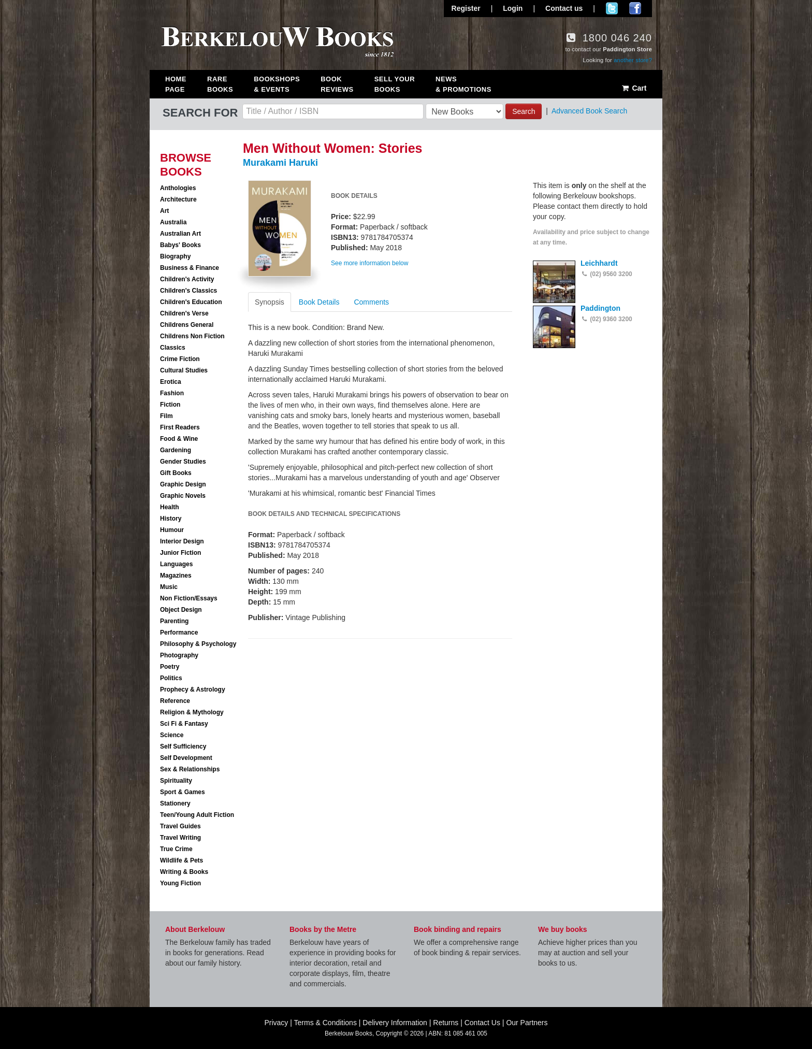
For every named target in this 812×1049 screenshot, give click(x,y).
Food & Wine (179, 438)
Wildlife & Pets (181, 860)
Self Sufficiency (183, 746)
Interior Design (182, 541)
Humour (172, 530)
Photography (179, 655)
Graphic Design (183, 484)
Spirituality (176, 780)
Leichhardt (599, 263)
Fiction (170, 404)
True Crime (176, 849)
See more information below (369, 263)
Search (523, 111)
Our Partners (526, 1022)
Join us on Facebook (635, 8)
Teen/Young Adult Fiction (197, 814)
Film (166, 416)
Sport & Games (182, 792)
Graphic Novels (183, 495)
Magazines (176, 575)
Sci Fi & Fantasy (184, 723)
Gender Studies (183, 461)
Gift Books (176, 473)
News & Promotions (463, 84)
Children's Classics (188, 290)
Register (466, 8)
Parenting (174, 621)
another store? (633, 60)
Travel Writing (180, 837)
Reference (175, 701)
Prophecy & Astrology (192, 689)
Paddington (600, 308)
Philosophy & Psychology (198, 644)
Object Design (181, 609)
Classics (172, 347)
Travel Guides (180, 826)
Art (164, 210)
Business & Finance (189, 267)
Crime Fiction (180, 359)
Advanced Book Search (589, 111)
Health (169, 507)
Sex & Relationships (190, 769)
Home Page (175, 84)
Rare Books (220, 84)
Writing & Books (184, 871)
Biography (175, 256)
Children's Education (191, 302)
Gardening (175, 450)
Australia (173, 222)
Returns (445, 1022)
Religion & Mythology (192, 712)
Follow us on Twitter (611, 8)
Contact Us (482, 1022)
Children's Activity (187, 279)
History (170, 518)
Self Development (186, 757)
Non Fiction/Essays (189, 598)
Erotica (170, 381)
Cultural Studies (184, 370)
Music (169, 587)
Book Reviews (337, 84)
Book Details (319, 302)
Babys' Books (180, 245)
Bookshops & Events (277, 84)
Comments (371, 302)
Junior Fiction (180, 552)
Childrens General (186, 324)
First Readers (180, 427)
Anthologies (178, 188)
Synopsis (269, 302)
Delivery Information (395, 1022)
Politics (171, 678)
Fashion (172, 393)
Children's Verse (184, 313)
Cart (633, 88)
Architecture (178, 199)
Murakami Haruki (280, 162)
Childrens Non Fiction (192, 336)
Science (171, 735)
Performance (179, 632)
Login (513, 8)
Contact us (564, 8)
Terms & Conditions (325, 1022)
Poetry (169, 666)
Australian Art (180, 233)
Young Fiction (180, 883)
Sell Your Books (394, 84)
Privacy (276, 1022)
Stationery (175, 803)
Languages (176, 564)
